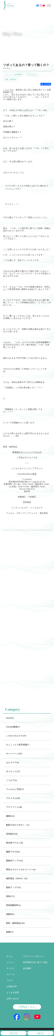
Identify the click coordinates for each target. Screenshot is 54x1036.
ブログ (9, 980)
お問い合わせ (12, 998)
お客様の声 (11, 986)
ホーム (9, 956)
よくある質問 (12, 992)
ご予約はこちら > (27, 1006)
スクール (10, 974)
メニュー (10, 962)
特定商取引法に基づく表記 (35, 962)
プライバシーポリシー (33, 956)
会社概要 (27, 968)
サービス (10, 968)
